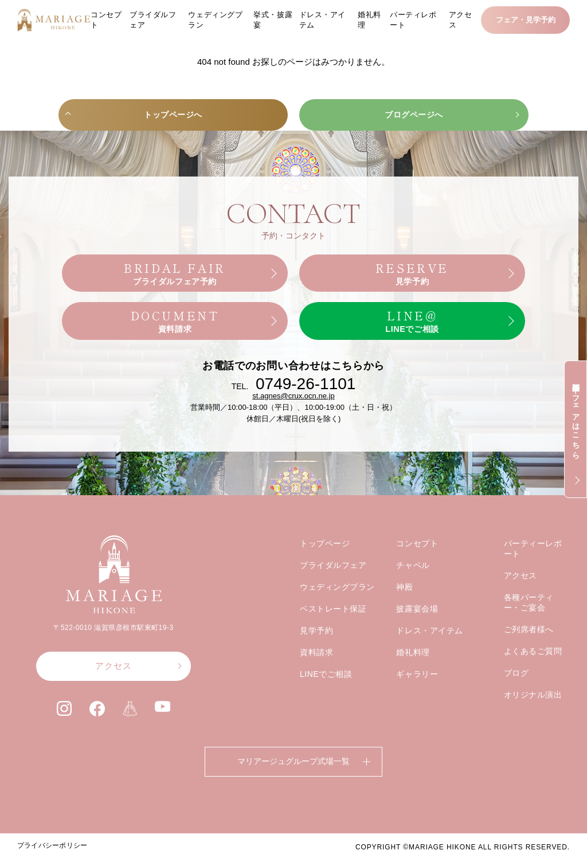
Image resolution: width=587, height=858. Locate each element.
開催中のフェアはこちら (576, 416)
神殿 (404, 603)
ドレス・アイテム (322, 19)
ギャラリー (417, 690)
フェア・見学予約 (525, 19)
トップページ (325, 560)
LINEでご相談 (326, 690)
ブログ (516, 689)
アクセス (460, 19)
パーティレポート (413, 19)
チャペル (412, 581)
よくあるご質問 (533, 667)
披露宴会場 (417, 625)
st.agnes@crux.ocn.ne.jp (293, 412)
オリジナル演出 (533, 711)
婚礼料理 (369, 19)
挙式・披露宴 (272, 19)
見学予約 (316, 647)
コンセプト (106, 19)
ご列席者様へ (529, 646)
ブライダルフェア (153, 19)
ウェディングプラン (215, 19)
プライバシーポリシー (52, 845)
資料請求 (316, 668)
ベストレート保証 (333, 625)
